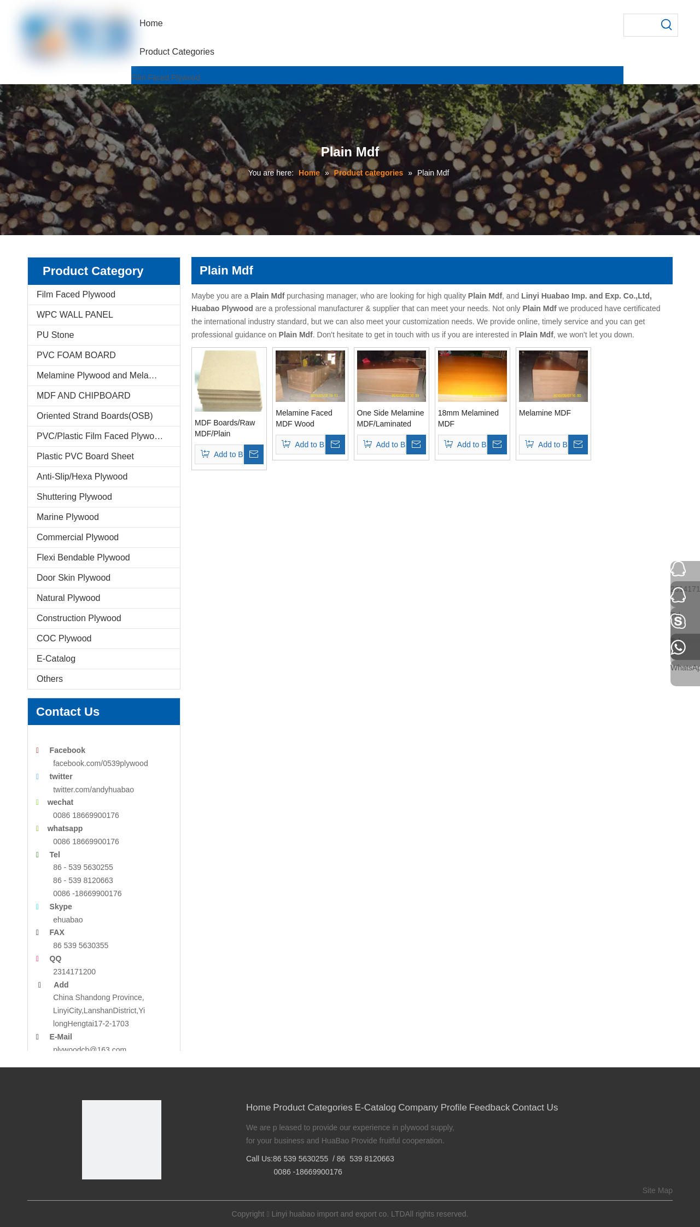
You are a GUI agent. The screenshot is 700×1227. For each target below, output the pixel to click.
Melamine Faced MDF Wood (304, 418)
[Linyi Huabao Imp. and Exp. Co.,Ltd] (121, 1139)
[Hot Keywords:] (667, 25)
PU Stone (55, 335)
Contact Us (535, 1107)
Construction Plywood (79, 618)
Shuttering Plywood (74, 496)
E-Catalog (56, 658)
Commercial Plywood (78, 537)
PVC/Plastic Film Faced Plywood (100, 436)
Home (258, 1107)
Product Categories (313, 1107)
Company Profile (432, 1107)
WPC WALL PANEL (75, 314)
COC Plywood (64, 638)
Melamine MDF (545, 412)
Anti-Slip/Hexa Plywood (82, 476)
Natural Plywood (69, 598)
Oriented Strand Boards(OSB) (95, 415)
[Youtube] (140, 1198)
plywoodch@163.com (89, 1049)
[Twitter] (123, 1198)
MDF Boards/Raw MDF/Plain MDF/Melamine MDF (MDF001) (225, 428)
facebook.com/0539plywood (100, 763)
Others (50, 678)
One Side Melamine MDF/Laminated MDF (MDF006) (390, 418)
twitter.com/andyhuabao (93, 789)
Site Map (658, 1190)
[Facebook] (89, 1198)
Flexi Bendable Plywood (83, 557)
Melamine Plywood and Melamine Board (108, 375)
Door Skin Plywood (73, 577)
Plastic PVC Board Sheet (85, 456)
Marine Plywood (68, 517)
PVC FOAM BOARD (76, 355)
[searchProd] (640, 25)
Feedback (489, 1107)
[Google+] (106, 1198)
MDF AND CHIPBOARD (84, 395)
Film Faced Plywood (165, 77)
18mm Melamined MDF (468, 418)
